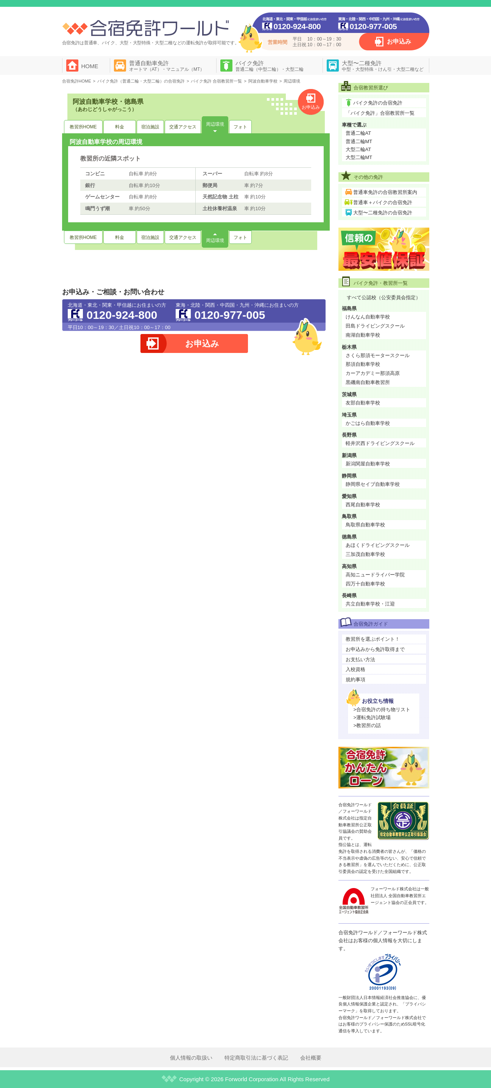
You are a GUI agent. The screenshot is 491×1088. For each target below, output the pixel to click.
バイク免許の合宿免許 (377, 103)
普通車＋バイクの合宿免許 (382, 202)
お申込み (399, 41)
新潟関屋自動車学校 (368, 464)
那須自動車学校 (363, 364)
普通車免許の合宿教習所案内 (385, 192)
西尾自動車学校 (363, 504)
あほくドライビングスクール (378, 545)
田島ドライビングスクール (375, 326)
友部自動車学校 (363, 403)
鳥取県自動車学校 (365, 525)
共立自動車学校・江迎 (370, 604)
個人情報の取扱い (191, 1058)
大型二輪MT (359, 157)
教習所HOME (83, 127)
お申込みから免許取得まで (375, 649)
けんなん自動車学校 (368, 317)
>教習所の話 (367, 725)
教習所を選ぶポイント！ (373, 639)
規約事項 (355, 679)
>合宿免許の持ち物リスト (382, 709)
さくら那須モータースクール (378, 355)
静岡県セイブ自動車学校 (373, 484)
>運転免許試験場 (372, 717)
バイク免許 (269, 66)
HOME (89, 66)
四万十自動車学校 (365, 584)
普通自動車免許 (167, 66)
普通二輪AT (358, 133)
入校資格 (355, 669)
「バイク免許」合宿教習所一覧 (380, 113)
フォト (240, 127)
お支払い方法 (360, 659)
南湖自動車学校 (363, 335)
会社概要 (310, 1058)
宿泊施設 (150, 127)
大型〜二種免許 (383, 66)
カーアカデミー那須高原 (373, 373)
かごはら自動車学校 (368, 423)
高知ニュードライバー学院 (375, 575)
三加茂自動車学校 (365, 554)
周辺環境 (215, 124)
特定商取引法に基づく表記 (256, 1058)
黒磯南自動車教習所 (368, 382)
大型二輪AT (358, 149)
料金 (119, 127)
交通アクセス (182, 127)
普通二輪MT (359, 141)
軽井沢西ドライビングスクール (380, 443)
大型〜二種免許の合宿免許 (382, 212)
